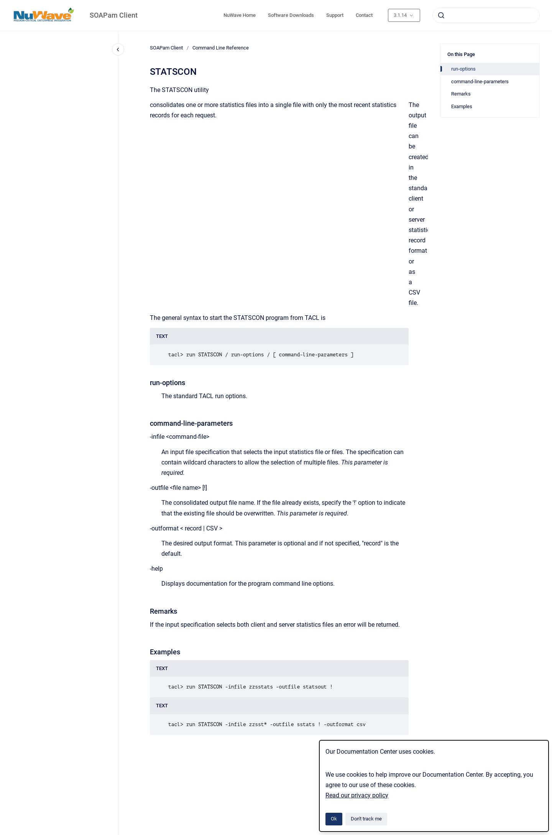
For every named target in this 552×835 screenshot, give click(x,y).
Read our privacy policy (356, 795)
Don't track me (366, 819)
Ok (334, 819)
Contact (364, 15)
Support (334, 15)
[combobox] (486, 15)
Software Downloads (291, 15)
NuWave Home (239, 15)
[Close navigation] (118, 49)
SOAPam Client (114, 15)
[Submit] (441, 15)
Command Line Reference (220, 48)
